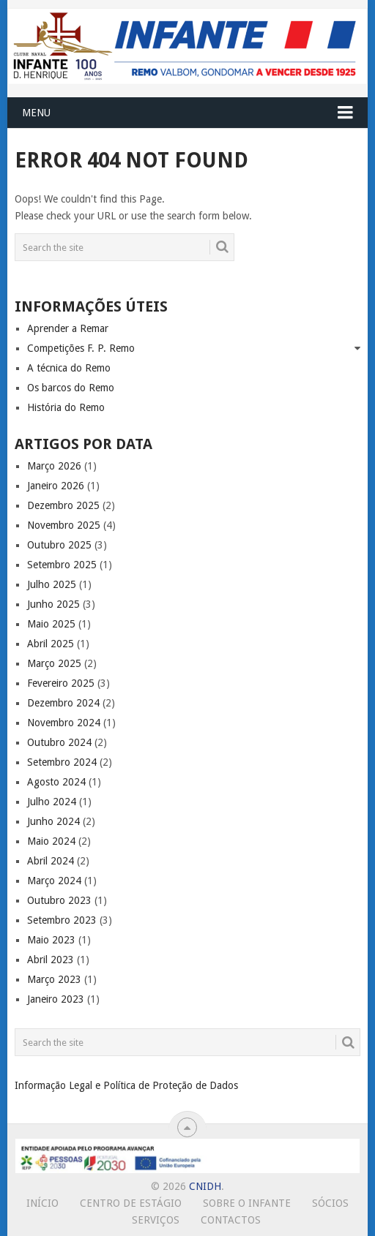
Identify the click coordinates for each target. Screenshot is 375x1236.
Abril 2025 (50, 643)
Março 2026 (54, 466)
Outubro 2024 (59, 742)
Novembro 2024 (63, 722)
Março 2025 (54, 663)
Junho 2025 (53, 604)
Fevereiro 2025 (60, 683)
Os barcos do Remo (70, 387)
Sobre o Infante (247, 1203)
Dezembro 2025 (63, 505)
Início (42, 1203)
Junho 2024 (53, 821)
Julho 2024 (51, 801)
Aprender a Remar (67, 328)
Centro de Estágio (131, 1203)
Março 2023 (54, 979)
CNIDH (205, 1186)
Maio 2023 (51, 940)
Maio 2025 (51, 624)
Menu (36, 112)
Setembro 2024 (62, 762)
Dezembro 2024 (63, 703)
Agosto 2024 (56, 782)
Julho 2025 (51, 584)
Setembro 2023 (62, 920)
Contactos (231, 1220)
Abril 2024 (50, 861)
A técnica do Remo (69, 368)
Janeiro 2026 (55, 485)
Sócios (330, 1203)
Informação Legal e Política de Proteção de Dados (126, 1085)
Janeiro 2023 (55, 999)
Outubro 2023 (59, 900)
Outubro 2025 (59, 545)
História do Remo (66, 407)
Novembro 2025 (63, 525)
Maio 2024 (51, 841)
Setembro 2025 (62, 564)
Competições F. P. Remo (81, 348)
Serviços (155, 1220)
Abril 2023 (50, 959)
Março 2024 (54, 880)
